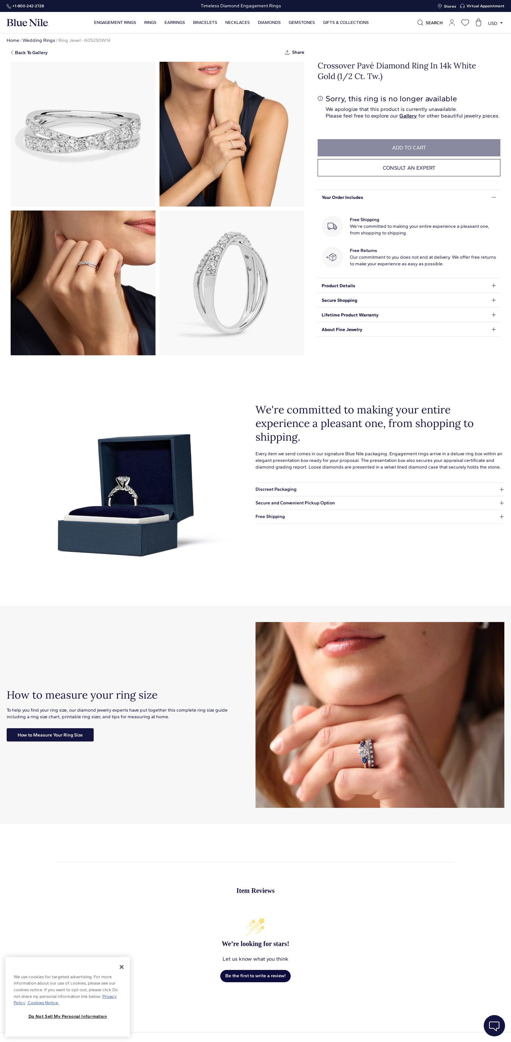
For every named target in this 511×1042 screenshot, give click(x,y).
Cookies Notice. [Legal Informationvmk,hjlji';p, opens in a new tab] (43, 1002)
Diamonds (269, 22)
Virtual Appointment (485, 6)
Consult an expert (409, 168)
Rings (150, 22)
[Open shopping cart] (478, 23)
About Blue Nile (185, 1029)
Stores (450, 6)
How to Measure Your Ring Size (50, 735)
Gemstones (302, 22)
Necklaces (237, 22)
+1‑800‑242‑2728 (28, 6)
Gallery (408, 116)
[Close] (121, 967)
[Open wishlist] (465, 23)
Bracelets (205, 22)
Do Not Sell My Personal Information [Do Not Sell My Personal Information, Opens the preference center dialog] (68, 1016)
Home (13, 40)
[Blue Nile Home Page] (28, 23)
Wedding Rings (39, 40)
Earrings (174, 22)
